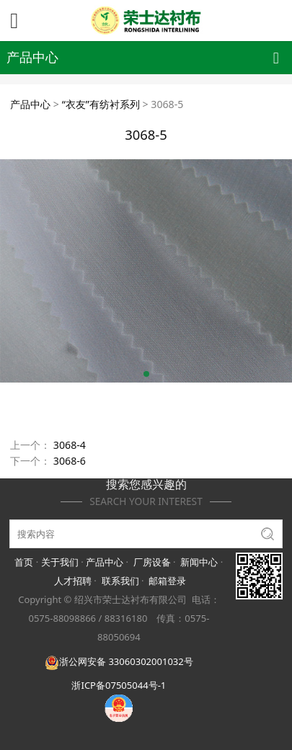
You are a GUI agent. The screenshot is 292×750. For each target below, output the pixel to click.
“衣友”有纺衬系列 (101, 104)
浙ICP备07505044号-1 (118, 685)
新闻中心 (199, 561)
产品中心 (30, 104)
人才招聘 (73, 580)
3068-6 (69, 461)
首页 (23, 561)
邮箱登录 (167, 580)
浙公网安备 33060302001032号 (119, 661)
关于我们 (60, 561)
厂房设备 (152, 561)
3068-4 (69, 445)
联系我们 (120, 580)
